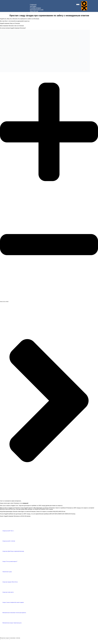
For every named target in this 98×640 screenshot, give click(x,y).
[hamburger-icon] (77, 4)
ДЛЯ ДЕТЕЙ (34, 11)
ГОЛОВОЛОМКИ (35, 8)
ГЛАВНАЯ (33, 4)
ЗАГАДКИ (33, 6)
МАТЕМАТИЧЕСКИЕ (36, 9)
